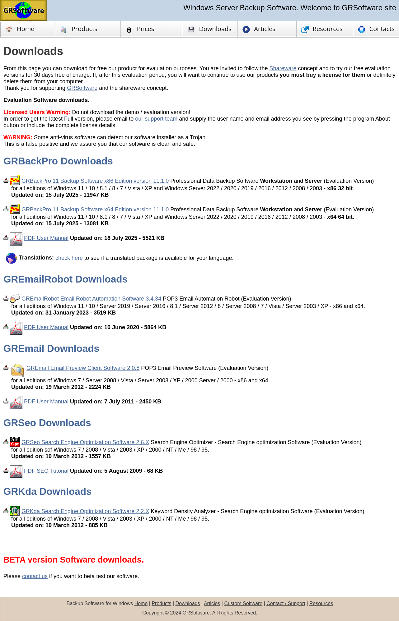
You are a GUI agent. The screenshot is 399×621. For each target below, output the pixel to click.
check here (69, 258)
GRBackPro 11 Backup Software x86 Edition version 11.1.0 (95, 181)
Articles (212, 603)
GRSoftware (82, 88)
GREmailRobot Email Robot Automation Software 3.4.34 (91, 299)
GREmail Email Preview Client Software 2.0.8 (82, 368)
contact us (35, 576)
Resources (321, 603)
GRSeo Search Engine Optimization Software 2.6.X (85, 442)
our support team (156, 119)
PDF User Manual (46, 238)
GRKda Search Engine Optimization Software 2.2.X (85, 511)
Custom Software (243, 603)
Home (20, 29)
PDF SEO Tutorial (46, 471)
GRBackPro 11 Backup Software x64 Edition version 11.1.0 (95, 209)
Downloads (188, 603)
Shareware (283, 68)
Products (78, 29)
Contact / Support (285, 603)
